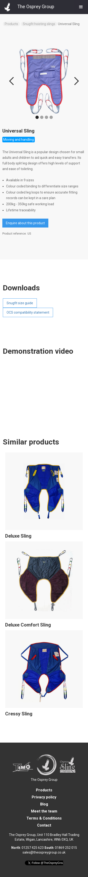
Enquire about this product (25, 223)
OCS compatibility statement (28, 312)
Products (11, 24)
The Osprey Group (44, 780)
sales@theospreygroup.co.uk (44, 852)
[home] (27, 6)
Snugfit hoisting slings (39, 24)
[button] (81, 7)
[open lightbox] (44, 81)
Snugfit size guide (20, 303)
